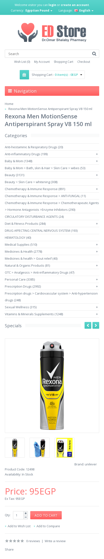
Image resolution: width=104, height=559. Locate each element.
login (52, 5)
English (83, 10)
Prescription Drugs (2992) (23, 286)
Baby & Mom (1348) (18, 161)
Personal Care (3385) (20, 279)
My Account (42, 62)
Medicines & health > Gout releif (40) (31, 258)
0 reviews (33, 541)
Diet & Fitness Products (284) (25, 223)
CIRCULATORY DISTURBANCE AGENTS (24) (34, 216)
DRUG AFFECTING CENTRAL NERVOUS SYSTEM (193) (41, 230)
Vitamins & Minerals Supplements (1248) (34, 314)
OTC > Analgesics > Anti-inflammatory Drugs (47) (39, 272)
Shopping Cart (63, 62)
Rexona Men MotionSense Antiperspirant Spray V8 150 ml (50, 109)
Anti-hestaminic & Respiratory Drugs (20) (34, 147)
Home (9, 104)
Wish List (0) (22, 62)
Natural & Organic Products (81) (27, 265)
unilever (91, 464)
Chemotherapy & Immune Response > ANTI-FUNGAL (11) (45, 196)
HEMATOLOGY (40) (18, 237)
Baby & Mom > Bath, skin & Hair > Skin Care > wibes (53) (45, 168)
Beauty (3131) (14, 175)
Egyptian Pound (38, 10)
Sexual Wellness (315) (21, 307)
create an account (75, 5)
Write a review (55, 541)
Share (9, 549)
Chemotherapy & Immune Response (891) (35, 189)
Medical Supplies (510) (21, 244)
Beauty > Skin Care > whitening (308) (31, 182)
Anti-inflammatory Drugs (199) (26, 154)
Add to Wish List (19, 526)
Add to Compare (48, 526)
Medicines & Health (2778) (23, 251)
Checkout (83, 62)
